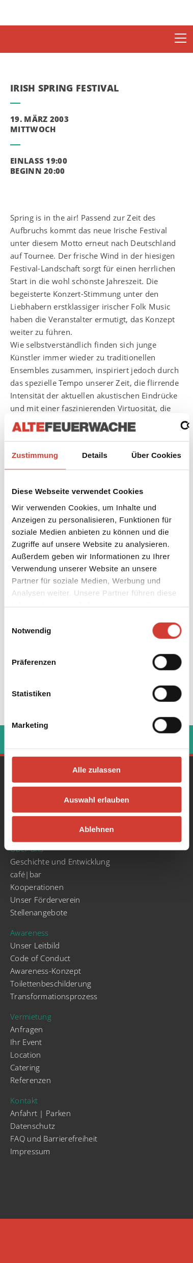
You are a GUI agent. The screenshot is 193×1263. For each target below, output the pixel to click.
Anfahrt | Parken (40, 1113)
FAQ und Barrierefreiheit (53, 1138)
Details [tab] (94, 455)
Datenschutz (32, 1126)
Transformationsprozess (54, 996)
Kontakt (24, 1100)
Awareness (29, 933)
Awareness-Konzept (45, 971)
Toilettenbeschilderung (51, 983)
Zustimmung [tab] (35, 455)
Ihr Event (26, 1042)
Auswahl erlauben (96, 799)
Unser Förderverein (45, 900)
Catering (25, 1067)
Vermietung (30, 1016)
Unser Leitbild (35, 945)
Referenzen (30, 1080)
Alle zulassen (96, 769)
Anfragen (26, 1029)
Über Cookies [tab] (156, 455)
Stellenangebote (39, 912)
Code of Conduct (40, 958)
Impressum (30, 1151)
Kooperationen (37, 887)
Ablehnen (96, 829)
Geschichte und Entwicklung (60, 861)
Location (25, 1055)
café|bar (25, 874)
